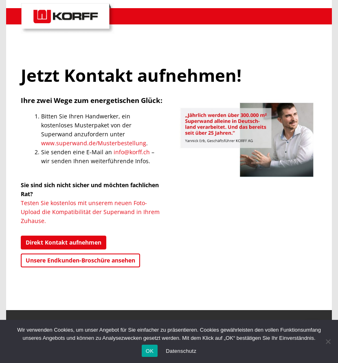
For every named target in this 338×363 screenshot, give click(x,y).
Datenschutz (181, 351)
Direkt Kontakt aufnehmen (63, 242)
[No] (328, 341)
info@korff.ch (132, 152)
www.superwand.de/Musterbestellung (93, 143)
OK (150, 351)
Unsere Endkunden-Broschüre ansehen (80, 260)
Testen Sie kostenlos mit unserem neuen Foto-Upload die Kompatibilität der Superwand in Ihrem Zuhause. (90, 212)
